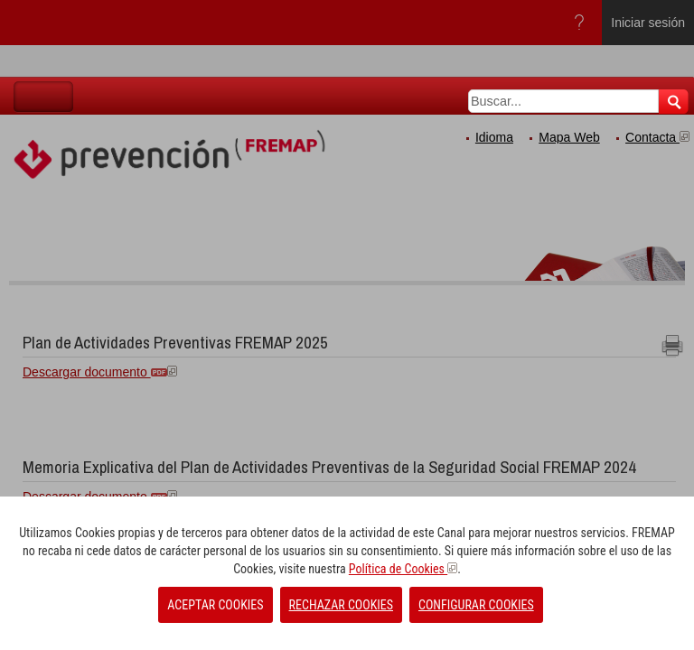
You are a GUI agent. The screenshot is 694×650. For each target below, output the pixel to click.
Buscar (674, 101)
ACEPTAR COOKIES (215, 605)
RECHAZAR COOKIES (341, 605)
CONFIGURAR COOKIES (476, 605)
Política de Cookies (403, 569)
